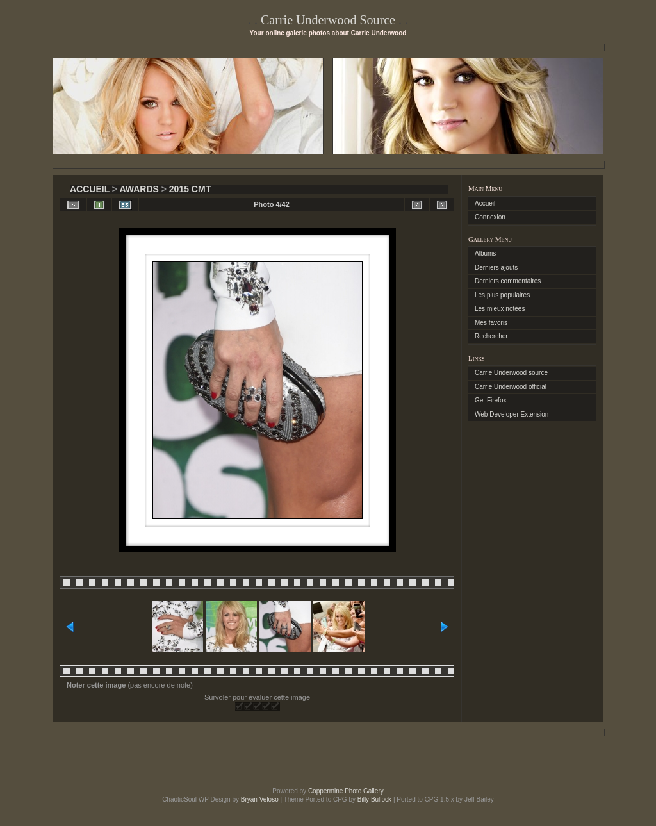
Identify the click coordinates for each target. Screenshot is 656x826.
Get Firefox (490, 400)
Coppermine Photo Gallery (346, 791)
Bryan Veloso (260, 799)
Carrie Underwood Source (328, 20)
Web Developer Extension (511, 414)
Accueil (90, 189)
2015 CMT (190, 189)
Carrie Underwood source (511, 372)
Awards (138, 189)
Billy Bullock (374, 799)
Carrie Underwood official (510, 386)
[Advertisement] (328, 762)
